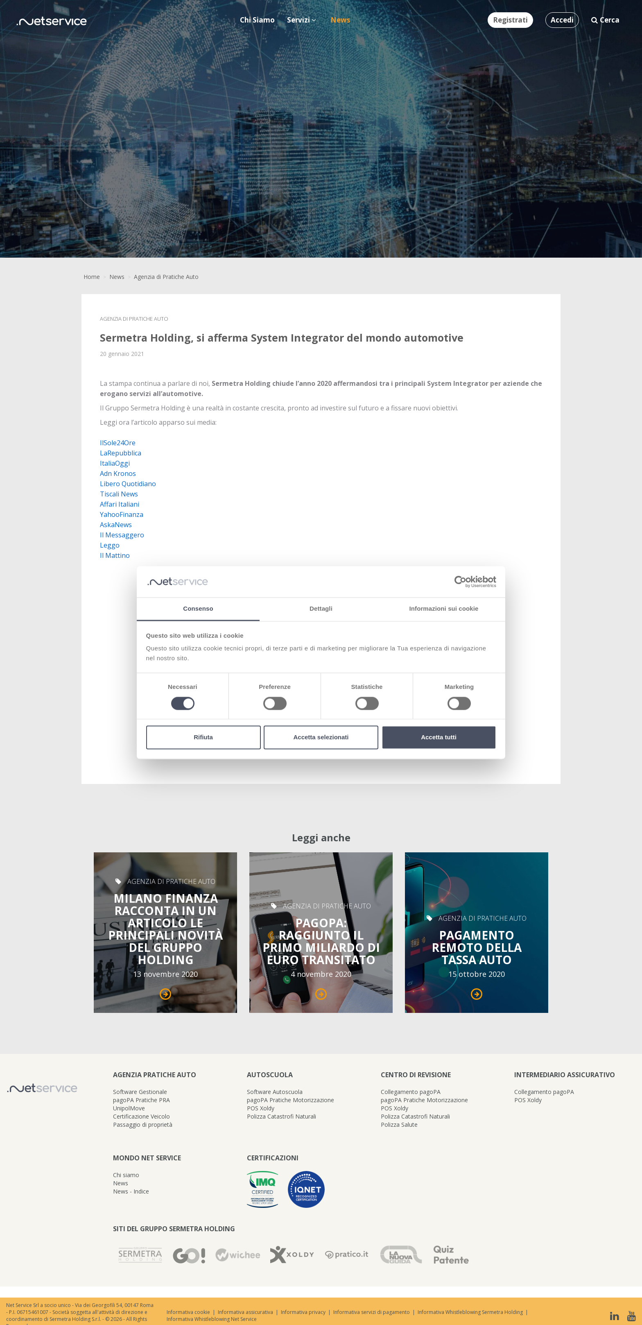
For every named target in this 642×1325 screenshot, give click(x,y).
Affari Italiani (119, 504)
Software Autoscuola (275, 1092)
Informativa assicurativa (245, 1312)
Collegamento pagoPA (411, 1092)
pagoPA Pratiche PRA (141, 1100)
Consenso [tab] (198, 608)
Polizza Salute (399, 1124)
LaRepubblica (120, 453)
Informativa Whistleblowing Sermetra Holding (470, 1312)
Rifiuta (203, 737)
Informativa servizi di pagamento (371, 1312)
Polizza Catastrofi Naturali (281, 1116)
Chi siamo (126, 1175)
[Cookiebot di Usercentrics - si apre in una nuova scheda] (460, 581)
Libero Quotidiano (128, 483)
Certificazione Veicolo (141, 1116)
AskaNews (116, 524)
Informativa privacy (303, 1312)
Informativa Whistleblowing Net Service (212, 1319)
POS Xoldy (260, 1108)
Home (92, 277)
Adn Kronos (118, 473)
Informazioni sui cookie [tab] (444, 608)
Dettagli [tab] (321, 608)
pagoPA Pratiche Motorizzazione (290, 1100)
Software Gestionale (140, 1092)
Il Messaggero (122, 534)
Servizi (301, 20)
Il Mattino (115, 555)
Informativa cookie (188, 1312)
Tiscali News (119, 493)
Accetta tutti (439, 737)
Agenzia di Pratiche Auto (166, 277)
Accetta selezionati (320, 737)
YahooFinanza (121, 514)
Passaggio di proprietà (142, 1124)
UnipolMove (129, 1108)
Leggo (110, 545)
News (116, 277)
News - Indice (131, 1191)
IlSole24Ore (118, 442)
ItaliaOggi (115, 463)
